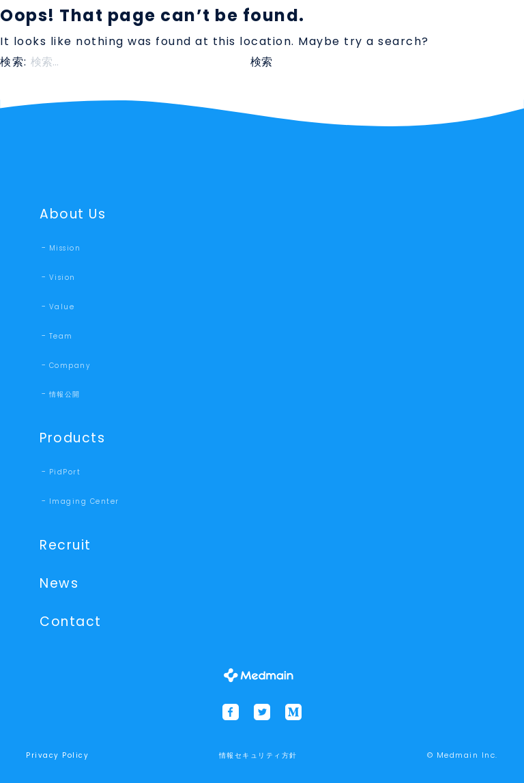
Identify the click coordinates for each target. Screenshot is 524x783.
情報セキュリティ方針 (258, 755)
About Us (73, 214)
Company (70, 365)
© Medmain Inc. (462, 755)
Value (62, 307)
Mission (65, 248)
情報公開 (65, 394)
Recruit (65, 545)
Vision (62, 277)
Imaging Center (84, 501)
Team (61, 336)
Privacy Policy (57, 755)
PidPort (65, 472)
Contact (71, 621)
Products (72, 438)
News (59, 583)
